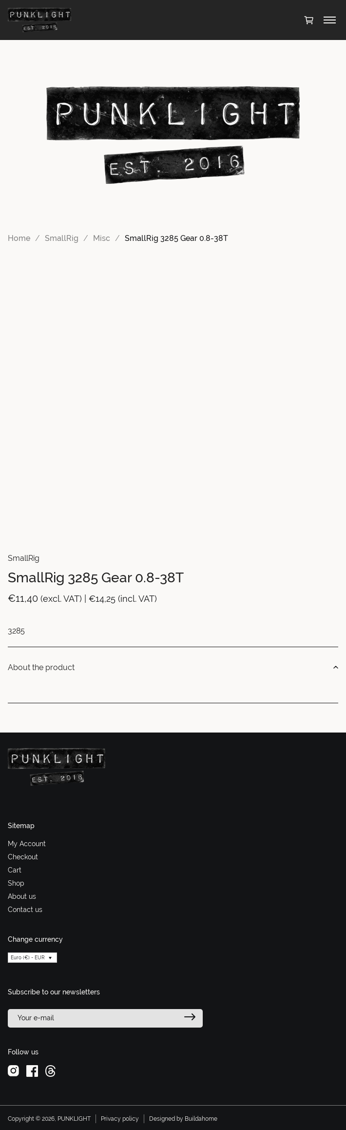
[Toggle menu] (329, 20)
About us (22, 896)
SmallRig (61, 238)
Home (19, 238)
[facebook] (32, 1070)
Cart (14, 870)
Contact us (25, 909)
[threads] (50, 1070)
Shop (16, 883)
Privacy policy (120, 1118)
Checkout (23, 857)
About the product (173, 668)
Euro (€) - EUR (28, 957)
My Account (27, 844)
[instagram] (13, 1070)
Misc (101, 238)
